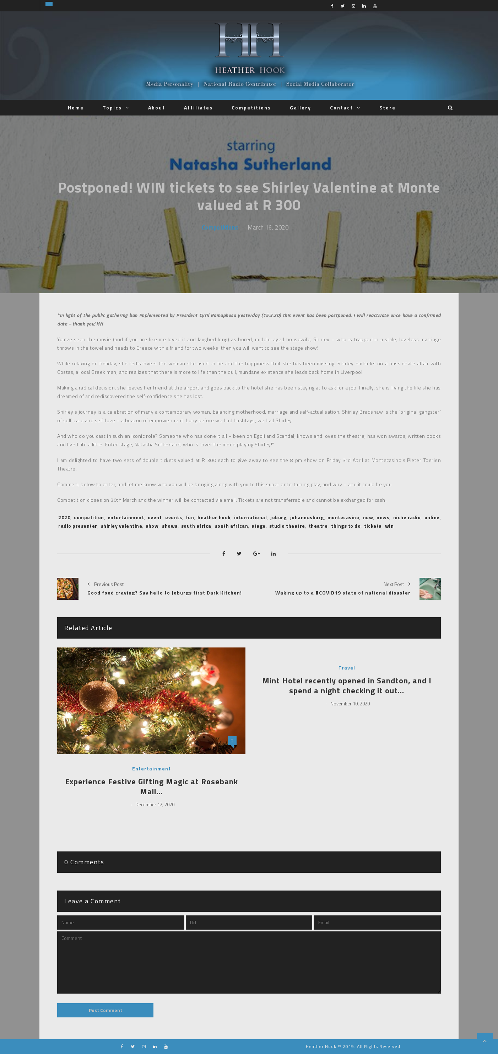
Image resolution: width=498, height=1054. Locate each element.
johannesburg (307, 517)
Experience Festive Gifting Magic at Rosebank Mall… (151, 786)
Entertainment (151, 768)
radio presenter (77, 525)
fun (190, 517)
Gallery (300, 107)
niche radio (407, 517)
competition (89, 517)
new (368, 517)
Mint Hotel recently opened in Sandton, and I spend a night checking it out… (347, 686)
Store (387, 107)
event (155, 517)
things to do (346, 525)
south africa (196, 525)
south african (231, 525)
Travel (347, 667)
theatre (318, 525)
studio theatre (287, 525)
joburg (278, 517)
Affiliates (198, 107)
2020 (64, 517)
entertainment (126, 517)
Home (76, 107)
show (152, 525)
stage (258, 525)
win (389, 525)
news (383, 517)
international (250, 517)
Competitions (251, 107)
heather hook (213, 517)
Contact (341, 107)
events (173, 517)
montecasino (343, 517)
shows (170, 525)
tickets (372, 525)
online (432, 517)
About (156, 107)
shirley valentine (121, 525)
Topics (112, 107)
